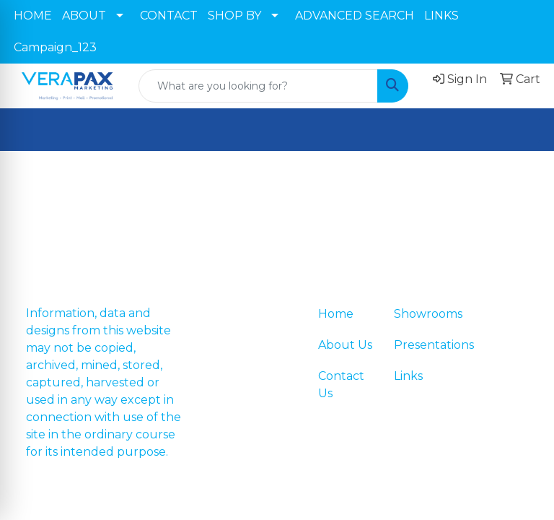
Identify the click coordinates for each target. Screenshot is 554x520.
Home (335, 314)
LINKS (441, 15)
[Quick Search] (258, 86)
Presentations (423, 345)
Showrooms (423, 314)
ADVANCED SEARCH (354, 15)
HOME (33, 15)
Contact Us (341, 384)
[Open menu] (525, 130)
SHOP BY (234, 15)
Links (408, 376)
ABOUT (84, 15)
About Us (345, 345)
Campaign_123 (55, 47)
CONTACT (169, 15)
